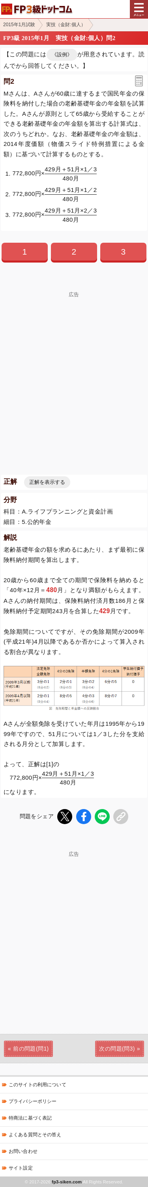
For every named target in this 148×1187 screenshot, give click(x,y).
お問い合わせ (23, 1151)
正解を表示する (47, 482)
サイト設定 (21, 1168)
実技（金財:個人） (65, 24)
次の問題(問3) (117, 1048)
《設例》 (62, 55)
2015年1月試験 (19, 24)
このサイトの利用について (37, 1084)
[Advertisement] (74, 371)
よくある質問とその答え (35, 1134)
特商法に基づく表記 (30, 1118)
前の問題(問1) (31, 1048)
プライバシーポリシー (32, 1101)
